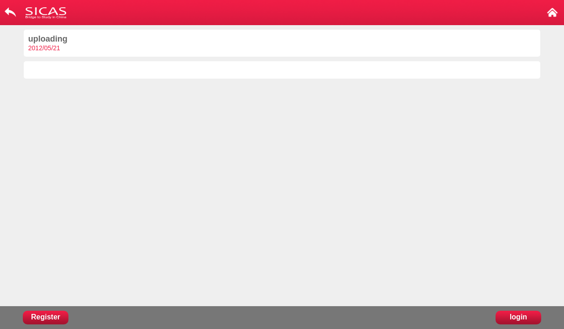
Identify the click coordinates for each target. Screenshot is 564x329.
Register (45, 317)
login (518, 317)
